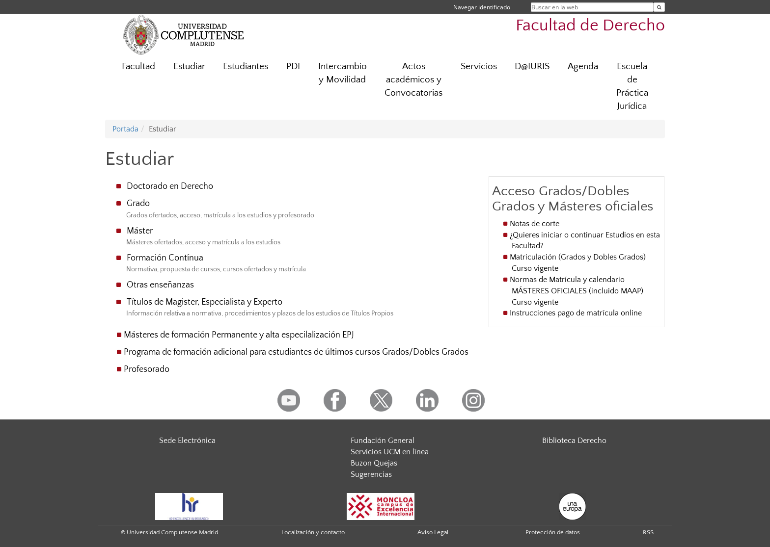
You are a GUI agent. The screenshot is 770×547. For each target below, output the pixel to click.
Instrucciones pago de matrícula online (576, 313)
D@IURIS (532, 66)
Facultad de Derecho (590, 26)
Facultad (138, 66)
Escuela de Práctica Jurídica (632, 86)
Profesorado (146, 369)
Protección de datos (552, 532)
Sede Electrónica (187, 440)
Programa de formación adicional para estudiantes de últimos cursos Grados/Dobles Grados (296, 352)
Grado (138, 203)
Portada (125, 129)
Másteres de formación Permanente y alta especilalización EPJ (239, 335)
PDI (293, 66)
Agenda (583, 66)
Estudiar (189, 66)
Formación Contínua (165, 258)
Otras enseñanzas (160, 285)
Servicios (479, 66)
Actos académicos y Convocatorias (413, 79)
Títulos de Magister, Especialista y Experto (204, 302)
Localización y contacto (313, 532)
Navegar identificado (481, 7)
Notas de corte (535, 223)
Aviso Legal (432, 532)
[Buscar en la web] (659, 7)
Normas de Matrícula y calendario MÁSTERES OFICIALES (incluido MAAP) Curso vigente (576, 291)
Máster (140, 231)
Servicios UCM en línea (390, 451)
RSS (648, 532)
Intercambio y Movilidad (342, 73)
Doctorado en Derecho (170, 186)
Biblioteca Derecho (574, 440)
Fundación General (382, 440)
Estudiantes (245, 66)
